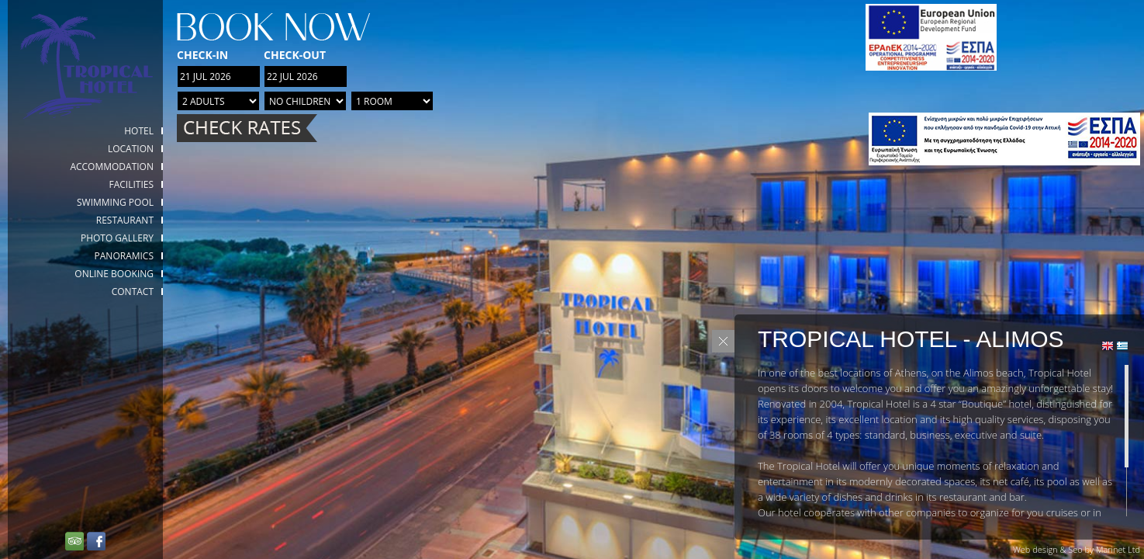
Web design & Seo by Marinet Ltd (1076, 549)
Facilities (131, 184)
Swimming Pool (115, 202)
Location (131, 148)
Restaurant (125, 220)
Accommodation (112, 166)
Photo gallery (117, 237)
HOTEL (139, 130)
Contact (133, 291)
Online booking (114, 273)
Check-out (295, 54)
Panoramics (124, 255)
